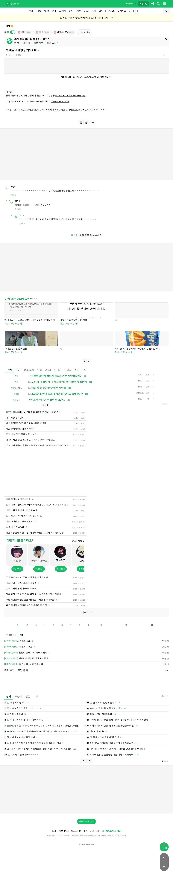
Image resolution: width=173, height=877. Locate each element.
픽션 (78, 10)
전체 (9, 370)
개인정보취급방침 (111, 831)
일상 (46, 10)
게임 (131, 10)
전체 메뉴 (78, 540)
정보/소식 (29, 370)
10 (101, 625)
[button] (84, 361)
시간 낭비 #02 (19, 641)
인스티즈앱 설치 (86, 821)
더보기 (86, 612)
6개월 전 (9, 55)
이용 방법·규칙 (131, 4)
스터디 (102, 10)
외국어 (26, 42)
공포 (86, 10)
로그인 (74, 235)
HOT (31, 10)
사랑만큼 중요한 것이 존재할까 (27, 658)
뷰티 (93, 10)
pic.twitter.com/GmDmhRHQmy (70, 95)
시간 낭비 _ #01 (20, 647)
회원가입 (143, 4)
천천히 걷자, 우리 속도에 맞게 (27, 652)
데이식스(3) (64, 32)
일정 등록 (23, 670)
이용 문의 (63, 831)
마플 (39, 370)
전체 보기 (9, 670)
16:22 (164, 696)
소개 (54, 831)
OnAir (48, 370)
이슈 (39, 10)
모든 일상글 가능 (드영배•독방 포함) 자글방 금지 (84, 17)
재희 (25, 32)
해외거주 (38, 42)
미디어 (57, 370)
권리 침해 (95, 831)
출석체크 (121, 10)
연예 (54, 10)
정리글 (67, 370)
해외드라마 (53, 42)
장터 (71, 10)
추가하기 (17, 569)
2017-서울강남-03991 (106, 835)
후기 (76, 370)
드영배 (62, 10)
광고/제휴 (76, 831)
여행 (16, 42)
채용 (85, 831)
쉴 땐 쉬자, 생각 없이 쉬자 (23, 664)
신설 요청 (84, 32)
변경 (139, 10)
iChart (111, 10)
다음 (126, 625)
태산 (42, 32)
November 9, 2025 (60, 101)
